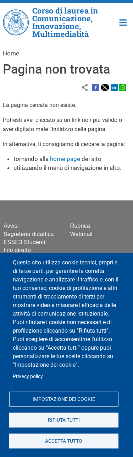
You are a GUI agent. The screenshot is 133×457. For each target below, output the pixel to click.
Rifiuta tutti (63, 420)
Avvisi (11, 226)
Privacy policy (28, 376)
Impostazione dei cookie (63, 399)
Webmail (81, 234)
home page (65, 158)
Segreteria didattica (29, 234)
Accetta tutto (63, 440)
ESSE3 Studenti (24, 242)
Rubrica (80, 226)
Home (123, 21)
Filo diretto (17, 250)
